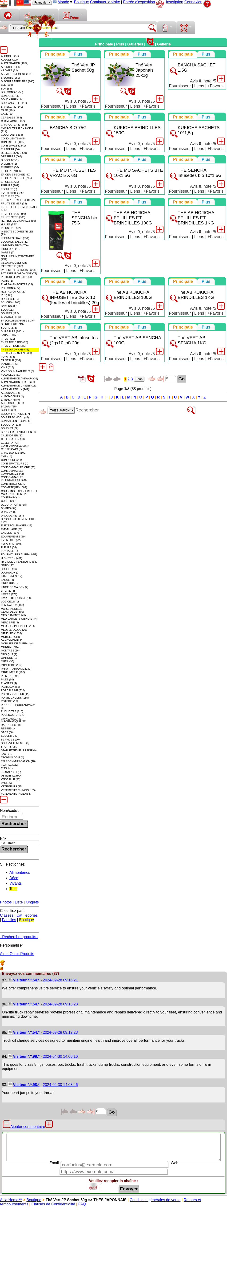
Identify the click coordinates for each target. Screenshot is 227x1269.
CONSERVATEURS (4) (14, 463)
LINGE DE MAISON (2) (14, 587)
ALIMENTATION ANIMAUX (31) (19, 378)
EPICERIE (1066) (11, 171)
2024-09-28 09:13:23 (60, 1004)
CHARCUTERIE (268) (14, 124)
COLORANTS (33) (12, 134)
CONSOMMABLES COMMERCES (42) (12, 472)
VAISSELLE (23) (10, 779)
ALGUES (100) (10, 59)
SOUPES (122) (10, 313)
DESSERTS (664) (11, 156)
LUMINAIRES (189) (12, 605)
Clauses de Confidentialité (53, 1204)
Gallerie (164, 44)
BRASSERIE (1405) (12, 106)
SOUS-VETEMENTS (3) (15, 743)
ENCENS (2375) (10, 532)
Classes (6, 915)
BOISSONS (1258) (12, 92)
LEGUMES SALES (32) (14, 241)
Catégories (27, 915)
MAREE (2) (7, 252)
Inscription (174, 2)
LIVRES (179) (9, 594)
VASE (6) (6, 782)
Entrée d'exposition (139, 2)
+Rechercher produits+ (19, 937)
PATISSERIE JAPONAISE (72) (19, 273)
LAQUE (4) (7, 579)
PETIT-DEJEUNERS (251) (16, 277)
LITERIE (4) (8, 590)
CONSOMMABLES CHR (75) (18, 467)
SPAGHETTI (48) (11, 316)
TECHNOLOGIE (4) (12, 757)
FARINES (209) (10, 185)
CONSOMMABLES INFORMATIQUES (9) (14, 478)
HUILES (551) (9, 224)
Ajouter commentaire (27, 1127)
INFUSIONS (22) (11, 228)
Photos (6, 902)
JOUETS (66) (9, 569)
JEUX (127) (8, 565)
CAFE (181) (8, 110)
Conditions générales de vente (155, 1200)
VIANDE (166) (9, 363)
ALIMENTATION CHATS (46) (18, 382)
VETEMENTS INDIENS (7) (16, 793)
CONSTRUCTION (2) (13, 483)
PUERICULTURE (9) (13, 714)
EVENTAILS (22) (11, 540)
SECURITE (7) (9, 735)
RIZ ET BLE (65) (10, 298)
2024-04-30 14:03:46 (60, 1085)
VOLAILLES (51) (10, 374)
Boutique (81, 2)
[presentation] (55, 54)
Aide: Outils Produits (17, 954)
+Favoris (88, 106)
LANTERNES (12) (11, 576)
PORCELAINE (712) (13, 690)
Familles (9, 920)
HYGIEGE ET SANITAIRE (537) (19, 561)
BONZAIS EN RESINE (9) (16, 420)
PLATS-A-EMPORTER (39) (17, 284)
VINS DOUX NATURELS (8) (17, 371)
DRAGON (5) (8, 511)
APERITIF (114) (10, 66)
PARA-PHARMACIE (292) (16, 668)
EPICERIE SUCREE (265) (16, 178)
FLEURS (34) (9, 547)
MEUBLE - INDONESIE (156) (18, 626)
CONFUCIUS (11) (11, 460)
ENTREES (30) (10, 167)
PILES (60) (7, 679)
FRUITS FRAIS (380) (13, 213)
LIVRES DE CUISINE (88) (16, 598)
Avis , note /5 (78, 101)
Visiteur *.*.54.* (26, 980)
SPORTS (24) (9, 746)
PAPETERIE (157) (11, 665)
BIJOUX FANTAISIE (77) (15, 413)
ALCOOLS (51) (10, 56)
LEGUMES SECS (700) (15, 245)
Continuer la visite (105, 2)
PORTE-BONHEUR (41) (15, 694)
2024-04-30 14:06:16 (60, 1056)
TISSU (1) (7, 768)
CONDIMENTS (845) (13, 138)
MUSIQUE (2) (9, 654)
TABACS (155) (9, 335)
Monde (63, 2)
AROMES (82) (9, 70)
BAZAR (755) (9, 406)
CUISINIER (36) (10, 149)
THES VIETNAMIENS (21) (16, 353)
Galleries (135, 44)
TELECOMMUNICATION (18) (18, 761)
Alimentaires (19, 872)
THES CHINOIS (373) (14, 345)
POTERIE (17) (9, 701)
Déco (71, 16)
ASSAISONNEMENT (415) (16, 74)
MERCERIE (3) (10, 622)
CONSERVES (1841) (13, 145)
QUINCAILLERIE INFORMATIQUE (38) (13, 720)
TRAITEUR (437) (11, 360)
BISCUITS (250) (10, 77)
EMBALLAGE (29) (11, 529)
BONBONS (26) (10, 95)
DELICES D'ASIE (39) (14, 152)
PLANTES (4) (9, 683)
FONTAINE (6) (9, 550)
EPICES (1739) (10, 181)
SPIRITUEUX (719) (12, 324)
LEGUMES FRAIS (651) (15, 238)
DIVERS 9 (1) (9, 163)
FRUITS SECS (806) (13, 217)
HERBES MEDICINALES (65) (18, 220)
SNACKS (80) (9, 306)
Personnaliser (11, 945)
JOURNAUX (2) (10, 572)
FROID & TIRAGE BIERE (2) (18, 200)
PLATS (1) (7, 280)
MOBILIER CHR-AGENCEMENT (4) (12, 638)
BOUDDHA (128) (11, 424)
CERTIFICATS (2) (11, 449)
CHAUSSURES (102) (13, 452)
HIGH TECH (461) (11, 558)
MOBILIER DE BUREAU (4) (17, 643)
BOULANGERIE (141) (14, 103)
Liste (19, 902)
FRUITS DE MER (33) (14, 203)
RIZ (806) (6, 295)
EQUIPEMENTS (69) (13, 536)
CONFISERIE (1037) (13, 142)
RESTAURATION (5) (13, 291)
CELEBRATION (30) (13, 439)
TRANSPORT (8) (11, 772)
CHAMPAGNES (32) (13, 121)
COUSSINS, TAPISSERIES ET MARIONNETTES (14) (19, 492)
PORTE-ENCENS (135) (15, 697)
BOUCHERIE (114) (12, 99)
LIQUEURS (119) (11, 249)
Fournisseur (52, 106)
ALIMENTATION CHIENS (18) (18, 385)
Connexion (193, 2)
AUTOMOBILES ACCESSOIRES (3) (12, 401)
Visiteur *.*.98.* (26, 1056)
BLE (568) (7, 84)
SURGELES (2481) (12, 331)
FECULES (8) (9, 189)
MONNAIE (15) (10, 647)
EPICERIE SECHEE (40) (15, 174)
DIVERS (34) (8, 508)
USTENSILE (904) (11, 775)
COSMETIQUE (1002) (14, 487)
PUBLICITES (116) (12, 711)
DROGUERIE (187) (12, 515)
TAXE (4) (6, 753)
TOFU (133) (8, 356)
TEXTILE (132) (10, 764)
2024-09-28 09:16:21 (60, 980)
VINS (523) (7, 367)
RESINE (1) (8, 728)
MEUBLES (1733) (11, 633)
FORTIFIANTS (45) (12, 192)
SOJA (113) (8, 309)
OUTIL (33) (7, 661)
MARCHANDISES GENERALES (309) (12, 610)
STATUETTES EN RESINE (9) (18, 750)
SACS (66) (7, 732)
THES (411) (8, 338)
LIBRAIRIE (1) (9, 583)
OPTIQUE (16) (9, 657)
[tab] (55, 54)
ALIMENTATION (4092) (14, 63)
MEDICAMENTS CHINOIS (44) (19, 618)
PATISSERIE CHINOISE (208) (18, 269)
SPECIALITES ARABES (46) (18, 320)
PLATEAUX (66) (10, 686)
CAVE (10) (7, 113)
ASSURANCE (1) (11, 392)
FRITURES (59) (10, 196)
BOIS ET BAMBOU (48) (15, 417)
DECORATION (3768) (14, 504)
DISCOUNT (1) (10, 160)
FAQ (82, 1204)
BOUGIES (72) (9, 428)
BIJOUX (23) (8, 410)
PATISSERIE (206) (12, 266)
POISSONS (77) (10, 288)
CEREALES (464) (11, 117)
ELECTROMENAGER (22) (16, 525)
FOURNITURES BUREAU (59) (19, 554)
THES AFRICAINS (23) (14, 342)
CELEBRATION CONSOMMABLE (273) (15, 444)
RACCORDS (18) (11, 725)
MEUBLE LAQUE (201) (14, 629)
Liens (71, 106)
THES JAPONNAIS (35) (15, 349)
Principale (104, 44)
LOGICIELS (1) (10, 601)
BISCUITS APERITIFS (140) (17, 81)
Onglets (32, 902)
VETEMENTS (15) (11, 786)
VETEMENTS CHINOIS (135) (18, 790)
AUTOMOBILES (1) (12, 396)
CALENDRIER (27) (12, 435)
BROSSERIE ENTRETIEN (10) (19, 432)
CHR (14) (6, 456)
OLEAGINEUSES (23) (14, 262)
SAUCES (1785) (10, 302)
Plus (120, 44)
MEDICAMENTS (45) (13, 615)
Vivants (15, 883)
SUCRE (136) (9, 327)
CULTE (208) (8, 501)
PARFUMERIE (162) (13, 672)
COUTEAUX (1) (10, 497)
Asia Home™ (11, 1200)
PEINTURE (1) (9, 676)
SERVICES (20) (10, 739)
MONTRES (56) (10, 650)
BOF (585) (7, 88)
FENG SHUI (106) (11, 543)
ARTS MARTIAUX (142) (15, 389)
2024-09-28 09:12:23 (60, 1032)
